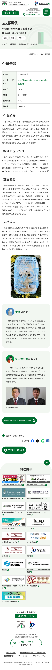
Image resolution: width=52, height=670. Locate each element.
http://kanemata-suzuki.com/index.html (33, 82)
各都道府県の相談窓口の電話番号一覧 (33, 652)
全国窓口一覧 (11, 652)
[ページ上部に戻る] (47, 463)
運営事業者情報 (9, 656)
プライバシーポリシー (40, 656)
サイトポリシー (23, 656)
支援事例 (13, 44)
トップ (4, 44)
